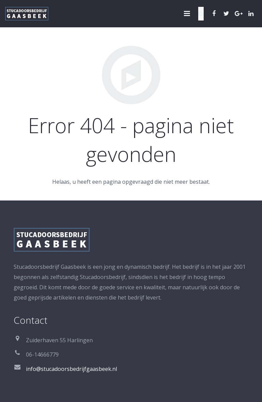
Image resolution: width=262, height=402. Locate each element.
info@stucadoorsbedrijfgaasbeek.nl (71, 369)
